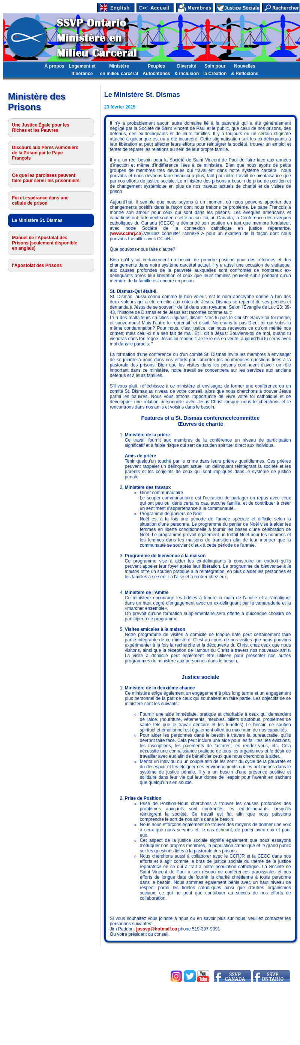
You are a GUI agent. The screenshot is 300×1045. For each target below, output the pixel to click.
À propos (54, 66)
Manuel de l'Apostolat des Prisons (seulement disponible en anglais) (44, 243)
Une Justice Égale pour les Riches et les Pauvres (40, 127)
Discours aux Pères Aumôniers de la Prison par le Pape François (45, 153)
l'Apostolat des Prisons (37, 265)
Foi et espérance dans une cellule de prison (40, 200)
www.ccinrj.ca (126, 233)
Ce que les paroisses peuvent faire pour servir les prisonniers (46, 178)
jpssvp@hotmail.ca (156, 929)
